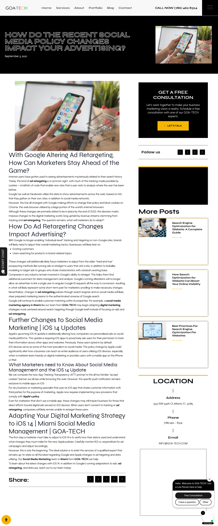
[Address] (173, 391)
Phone (173, 418)
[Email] (173, 431)
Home (47, 8)
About (79, 8)
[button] (90, 479)
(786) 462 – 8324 (173, 422)
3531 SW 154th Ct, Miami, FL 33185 (173, 403)
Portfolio (95, 8)
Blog (110, 8)
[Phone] (173, 411)
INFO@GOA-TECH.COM (173, 443)
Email (173, 437)
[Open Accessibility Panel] (6, 520)
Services (63, 8)
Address (173, 398)
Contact (125, 8)
